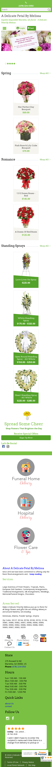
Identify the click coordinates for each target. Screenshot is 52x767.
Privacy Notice (28, 762)
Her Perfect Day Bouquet (26, 108)
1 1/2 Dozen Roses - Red (26, 194)
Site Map (31, 765)
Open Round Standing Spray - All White (26, 357)
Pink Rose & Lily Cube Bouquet (26, 146)
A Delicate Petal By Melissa (21, 16)
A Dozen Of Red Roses (26, 232)
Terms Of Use (12, 762)
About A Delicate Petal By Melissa (23, 568)
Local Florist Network (15, 765)
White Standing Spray (26, 319)
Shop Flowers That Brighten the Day (24, 428)
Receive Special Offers (26, 433)
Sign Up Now (26, 438)
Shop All (45, 73)
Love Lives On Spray (26, 279)
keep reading (36, 574)
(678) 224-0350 (26, 6)
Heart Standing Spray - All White (26, 396)
